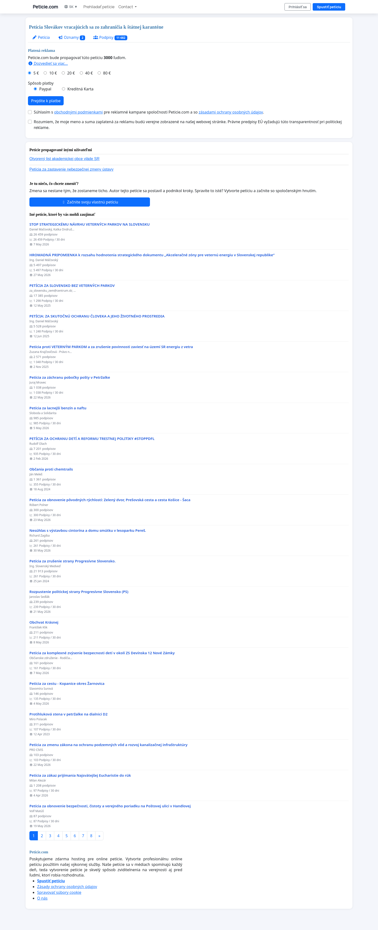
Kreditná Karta (80, 89)
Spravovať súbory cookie (59, 892)
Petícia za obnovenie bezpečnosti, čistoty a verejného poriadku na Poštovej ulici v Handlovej (110, 806)
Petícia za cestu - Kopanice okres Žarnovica (66, 683)
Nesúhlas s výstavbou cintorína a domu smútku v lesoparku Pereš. (87, 530)
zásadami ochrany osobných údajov (231, 112)
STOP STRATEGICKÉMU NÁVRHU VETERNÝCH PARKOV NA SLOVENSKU (89, 224)
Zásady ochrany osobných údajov (67, 886)
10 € (53, 73)
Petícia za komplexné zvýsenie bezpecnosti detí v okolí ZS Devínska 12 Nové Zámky (102, 653)
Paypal (45, 89)
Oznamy (71, 37)
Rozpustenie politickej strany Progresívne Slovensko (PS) (78, 591)
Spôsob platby (41, 83)
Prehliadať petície (99, 6)
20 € (71, 73)
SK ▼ (71, 6)
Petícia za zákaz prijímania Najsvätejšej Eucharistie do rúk (80, 775)
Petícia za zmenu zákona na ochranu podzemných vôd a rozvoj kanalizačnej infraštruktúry (108, 744)
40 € (89, 73)
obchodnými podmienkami (78, 112)
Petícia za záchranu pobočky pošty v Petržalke (69, 377)
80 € (107, 73)
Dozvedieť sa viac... (48, 63)
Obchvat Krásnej (43, 622)
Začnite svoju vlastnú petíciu (89, 202)
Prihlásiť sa (298, 7)
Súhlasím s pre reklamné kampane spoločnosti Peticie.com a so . (149, 112)
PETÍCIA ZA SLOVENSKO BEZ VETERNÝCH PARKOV (72, 285)
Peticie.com (45, 7)
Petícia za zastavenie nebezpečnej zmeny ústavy (71, 169)
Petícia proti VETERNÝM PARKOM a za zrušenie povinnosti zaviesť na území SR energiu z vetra (111, 346)
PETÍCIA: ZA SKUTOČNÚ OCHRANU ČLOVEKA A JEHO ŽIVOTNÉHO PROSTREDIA (96, 316)
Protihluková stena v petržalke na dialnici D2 (68, 714)
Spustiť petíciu (329, 7)
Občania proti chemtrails (51, 469)
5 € (36, 73)
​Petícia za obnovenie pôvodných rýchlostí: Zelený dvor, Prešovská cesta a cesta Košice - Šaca (109, 500)
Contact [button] (126, 6)
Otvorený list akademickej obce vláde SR (64, 159)
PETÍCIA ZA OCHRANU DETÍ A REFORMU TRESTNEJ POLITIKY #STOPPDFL (92, 438)
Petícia (41, 37)
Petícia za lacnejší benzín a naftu (57, 408)
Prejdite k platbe (46, 100)
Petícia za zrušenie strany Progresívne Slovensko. (72, 561)
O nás (42, 898)
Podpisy (110, 37)
